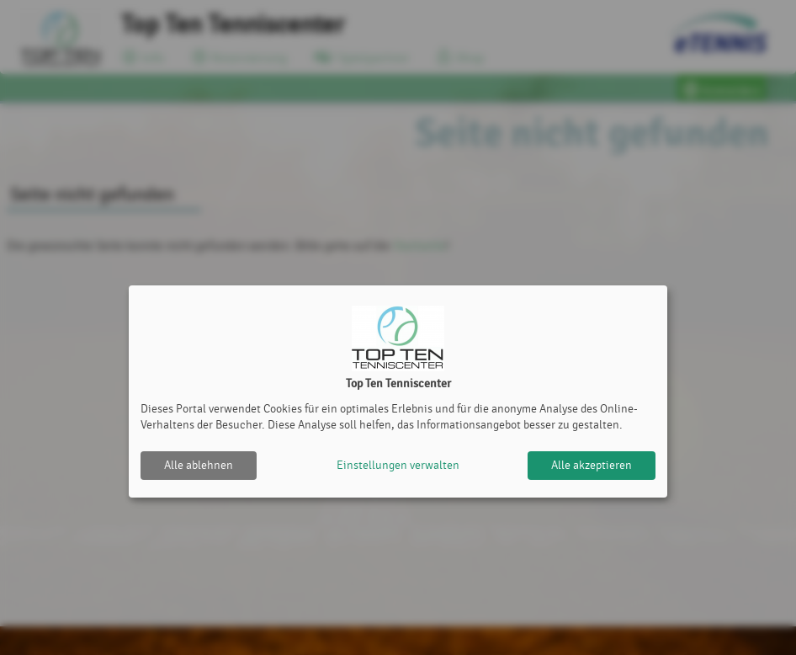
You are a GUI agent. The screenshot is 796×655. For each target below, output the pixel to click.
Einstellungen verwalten (398, 465)
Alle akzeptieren (591, 465)
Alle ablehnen (198, 465)
